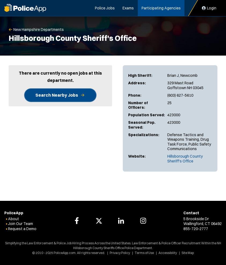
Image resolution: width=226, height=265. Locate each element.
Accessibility (167, 253)
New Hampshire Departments (38, 29)
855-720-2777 (195, 228)
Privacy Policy (120, 253)
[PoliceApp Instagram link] (143, 220)
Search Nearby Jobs (56, 95)
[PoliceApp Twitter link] (99, 220)
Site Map (187, 253)
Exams (128, 8)
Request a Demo (22, 228)
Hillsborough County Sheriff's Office (185, 159)
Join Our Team (20, 223)
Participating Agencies (161, 8)
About (13, 218)
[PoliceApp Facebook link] (76, 220)
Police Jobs (105, 8)
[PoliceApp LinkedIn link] (121, 220)
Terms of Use (144, 253)
